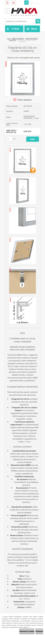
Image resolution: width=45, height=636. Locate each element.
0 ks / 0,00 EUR (34, 3)
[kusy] (9, 139)
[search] (38, 21)
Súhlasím (39, 631)
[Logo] (21, 12)
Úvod (8, 38)
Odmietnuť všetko (26, 631)
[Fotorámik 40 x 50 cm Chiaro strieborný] (22, 61)
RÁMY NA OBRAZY (18, 38)
